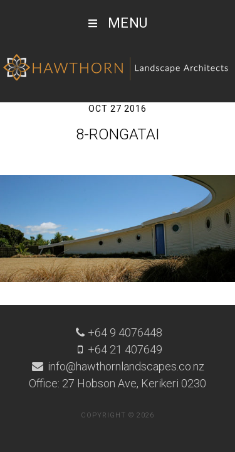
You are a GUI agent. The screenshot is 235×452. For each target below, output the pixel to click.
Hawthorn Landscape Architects (117, 68)
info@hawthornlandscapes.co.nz (124, 366)
